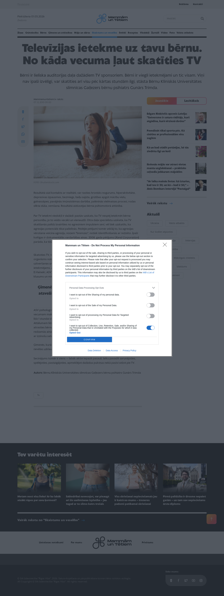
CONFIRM (89, 339)
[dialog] (112, 298)
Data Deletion (94, 350)
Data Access (112, 350)
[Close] (166, 246)
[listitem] (112, 287)
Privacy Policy (129, 350)
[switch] (151, 294)
